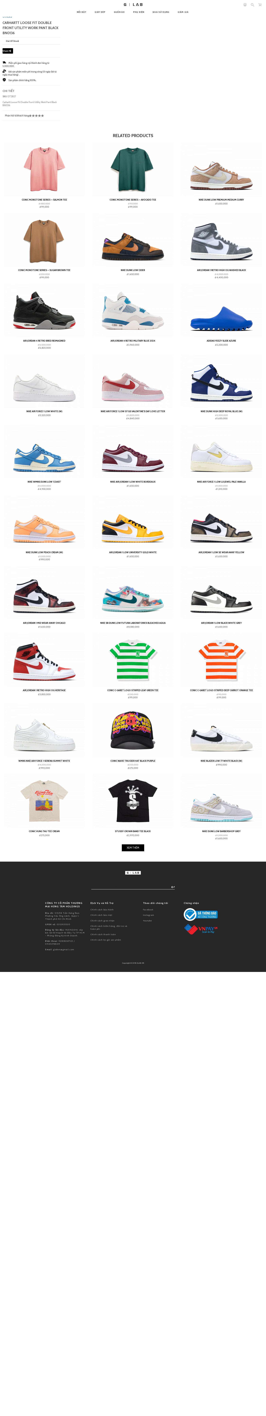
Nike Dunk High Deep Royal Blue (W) (221, 991)
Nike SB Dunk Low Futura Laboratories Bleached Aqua (133, 1202)
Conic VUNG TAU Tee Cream (44, 1411)
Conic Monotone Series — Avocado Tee (133, 779)
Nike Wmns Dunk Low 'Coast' (44, 1061)
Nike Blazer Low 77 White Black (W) (221, 1340)
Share (7, 630)
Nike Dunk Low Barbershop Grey (221, 1411)
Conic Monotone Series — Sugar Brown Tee (44, 850)
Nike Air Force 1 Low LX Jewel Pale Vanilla (221, 1061)
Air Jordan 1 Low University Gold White (133, 1132)
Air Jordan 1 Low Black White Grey (221, 1202)
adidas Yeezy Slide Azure (221, 920)
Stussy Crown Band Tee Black (133, 1411)
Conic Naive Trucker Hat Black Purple (132, 1340)
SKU (5, 676)
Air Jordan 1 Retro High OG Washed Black (221, 850)
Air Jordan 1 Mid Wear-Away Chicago (44, 1202)
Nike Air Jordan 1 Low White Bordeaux (132, 1061)
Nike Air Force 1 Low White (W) (44, 991)
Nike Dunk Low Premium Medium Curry (221, 779)
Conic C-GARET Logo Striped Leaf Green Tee (132, 1270)
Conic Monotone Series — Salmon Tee (44, 779)
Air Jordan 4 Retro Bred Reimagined (44, 920)
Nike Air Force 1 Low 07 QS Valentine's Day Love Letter (133, 991)
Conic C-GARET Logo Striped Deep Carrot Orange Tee (221, 1270)
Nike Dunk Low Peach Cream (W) (44, 1132)
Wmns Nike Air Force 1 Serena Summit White (44, 1340)
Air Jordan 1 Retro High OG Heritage (44, 1270)
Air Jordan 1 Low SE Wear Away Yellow (221, 1132)
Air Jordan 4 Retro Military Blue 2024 (133, 920)
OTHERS (7, 596)
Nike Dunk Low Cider (133, 850)
